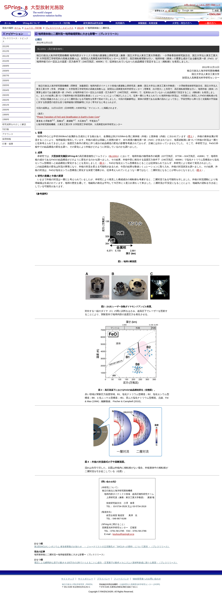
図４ (199, 170)
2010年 (5, 61)
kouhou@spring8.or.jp (123, 534)
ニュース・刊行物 (61, 23)
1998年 (5, 119)
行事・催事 (7, 144)
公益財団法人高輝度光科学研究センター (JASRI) (139, 584)
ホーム (8, 23)
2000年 (5, 110)
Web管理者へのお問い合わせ (147, 579)
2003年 (5, 95)
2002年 (5, 100)
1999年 (5, 115)
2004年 (5, 90)
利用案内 (120, 23)
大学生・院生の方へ (182, 23)
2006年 (5, 80)
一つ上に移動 (29, 34)
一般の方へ (210, 23)
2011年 (80, 28)
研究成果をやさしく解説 (14, 124)
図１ (190, 136)
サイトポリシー (85, 579)
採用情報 (6, 139)
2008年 (5, 71)
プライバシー (103, 579)
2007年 (5, 75)
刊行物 (5, 129)
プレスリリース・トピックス (59, 28)
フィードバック (121, 579)
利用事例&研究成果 (93, 23)
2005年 (5, 85)
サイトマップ (67, 579)
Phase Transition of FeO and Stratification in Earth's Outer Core (68, 117)
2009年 (5, 66)
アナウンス (7, 134)
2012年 (5, 51)
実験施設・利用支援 (147, 23)
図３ (102, 163)
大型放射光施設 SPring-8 (33, 11)
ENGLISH (214, 14)
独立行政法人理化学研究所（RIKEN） (78, 584)
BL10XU (113, 156)
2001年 (5, 105)
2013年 (5, 46)
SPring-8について (31, 23)
